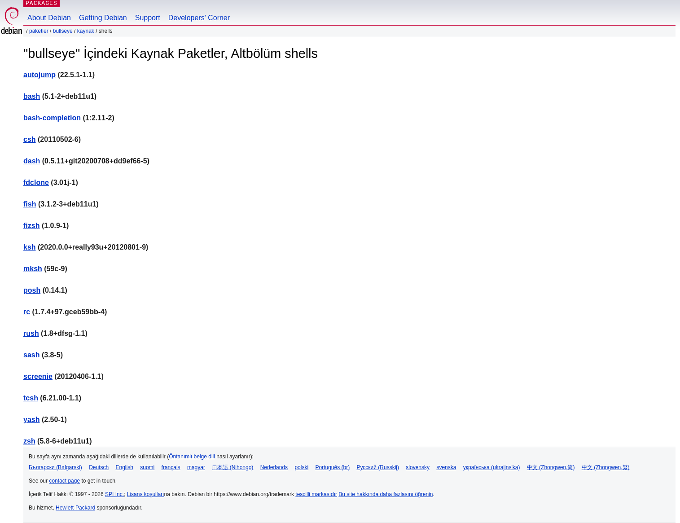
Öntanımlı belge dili (192, 456)
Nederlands (274, 467)
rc (26, 312)
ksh (29, 247)
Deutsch (99, 467)
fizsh (31, 225)
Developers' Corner (199, 18)
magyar (196, 467)
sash (31, 355)
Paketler (38, 31)
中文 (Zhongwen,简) (551, 467)
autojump (39, 75)
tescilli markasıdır (316, 494)
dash (31, 161)
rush (31, 333)
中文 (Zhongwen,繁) (606, 467)
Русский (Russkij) (377, 467)
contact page (64, 481)
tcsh (30, 398)
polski (301, 467)
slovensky (418, 467)
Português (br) (332, 467)
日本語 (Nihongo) (232, 467)
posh (31, 290)
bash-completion (52, 118)
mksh (32, 268)
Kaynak (85, 31)
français (171, 467)
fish (29, 204)
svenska (446, 467)
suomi (147, 467)
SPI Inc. (114, 494)
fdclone (36, 182)
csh (29, 139)
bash (31, 96)
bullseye (63, 31)
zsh (29, 441)
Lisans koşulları (145, 494)
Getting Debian (103, 18)
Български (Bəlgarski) (55, 467)
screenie (38, 376)
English (124, 467)
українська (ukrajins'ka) (491, 467)
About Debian (49, 18)
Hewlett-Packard (75, 508)
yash (31, 419)
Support (147, 18)
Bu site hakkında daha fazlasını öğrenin (385, 494)
